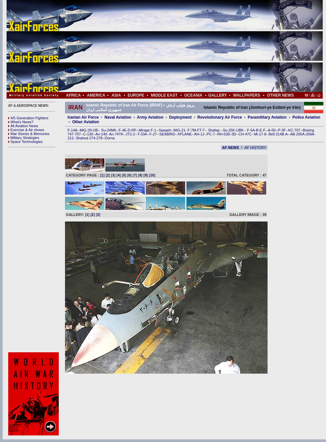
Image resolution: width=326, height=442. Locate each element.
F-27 (153, 134)
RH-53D (223, 134)
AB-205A (297, 134)
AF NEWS (230, 148)
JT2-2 (130, 134)
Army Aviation (150, 117)
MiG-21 (179, 130)
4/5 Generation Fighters (29, 118)
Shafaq (214, 130)
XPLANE (185, 134)
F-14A (72, 130)
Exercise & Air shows (26, 130)
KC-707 (294, 130)
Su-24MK (108, 130)
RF (134, 130)
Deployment (180, 117)
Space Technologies (25, 142)
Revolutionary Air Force (219, 117)
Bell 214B (276, 134)
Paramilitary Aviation (267, 117)
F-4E (123, 130)
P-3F (282, 130)
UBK (240, 130)
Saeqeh (165, 130)
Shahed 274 (85, 138)
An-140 (101, 134)
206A (310, 134)
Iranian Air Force (83, 117)
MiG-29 (86, 130)
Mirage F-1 (147, 130)
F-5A (251, 130)
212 (71, 138)
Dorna (110, 138)
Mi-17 (258, 134)
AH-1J (199, 134)
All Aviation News (23, 126)
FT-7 (201, 130)
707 (78, 134)
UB (95, 130)
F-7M (191, 130)
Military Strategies (23, 138)
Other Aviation (85, 122)
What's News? (20, 122)
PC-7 (210, 134)
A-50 (271, 130)
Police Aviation (306, 117)
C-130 (88, 134)
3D (233, 134)
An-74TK (116, 134)
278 (99, 138)
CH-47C (245, 134)
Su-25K (229, 130)
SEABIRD (167, 134)
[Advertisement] (184, 46)
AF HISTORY (255, 148)
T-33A (142, 134)
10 (152, 175)
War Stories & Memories (29, 134)
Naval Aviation (117, 117)
